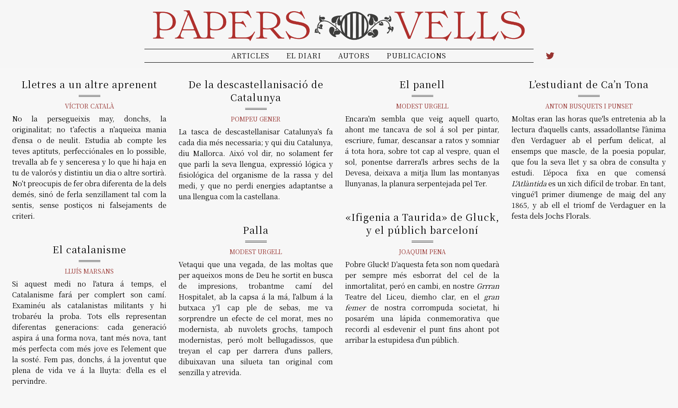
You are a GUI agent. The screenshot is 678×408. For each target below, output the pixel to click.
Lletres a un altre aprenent (89, 84)
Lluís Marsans (89, 271)
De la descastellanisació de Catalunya (256, 90)
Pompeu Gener (256, 119)
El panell (422, 84)
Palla (256, 229)
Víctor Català (89, 106)
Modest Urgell (422, 106)
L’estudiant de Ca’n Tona (589, 84)
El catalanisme (89, 249)
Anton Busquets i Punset (589, 106)
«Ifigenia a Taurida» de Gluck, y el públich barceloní (422, 223)
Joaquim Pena (422, 252)
